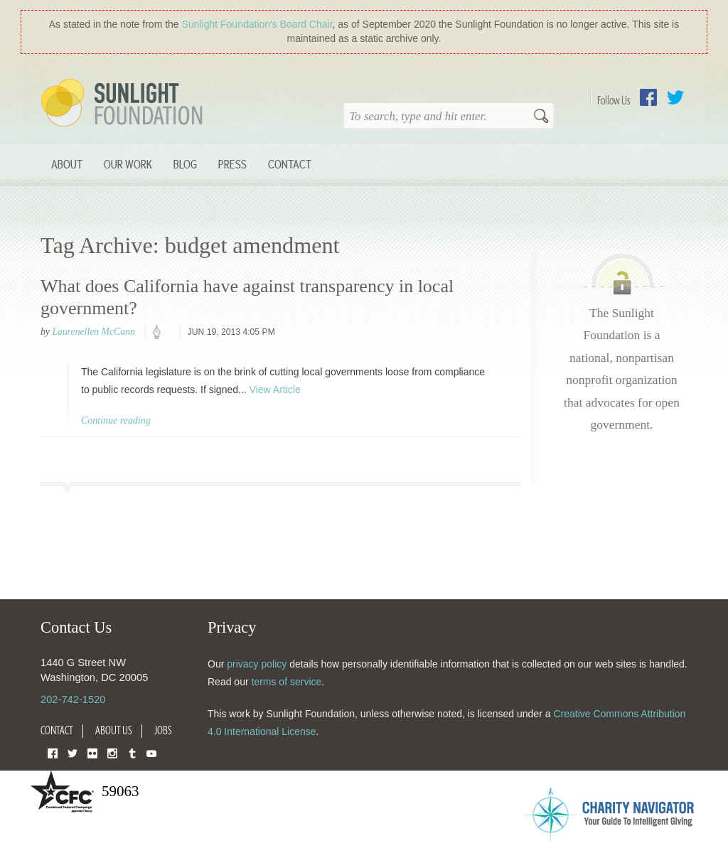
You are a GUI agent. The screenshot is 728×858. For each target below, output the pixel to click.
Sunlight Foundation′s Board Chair (257, 24)
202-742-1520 (73, 699)
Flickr (92, 752)
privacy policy (257, 664)
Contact (289, 163)
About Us (113, 730)
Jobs (163, 730)
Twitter (675, 97)
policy (161, 332)
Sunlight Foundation (124, 103)
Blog (185, 163)
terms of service (286, 681)
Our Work (128, 163)
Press (232, 163)
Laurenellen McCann (93, 331)
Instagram (112, 752)
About (66, 163)
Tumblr (132, 752)
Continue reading (116, 420)
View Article (275, 389)
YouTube (151, 752)
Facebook (648, 97)
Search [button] (541, 117)
